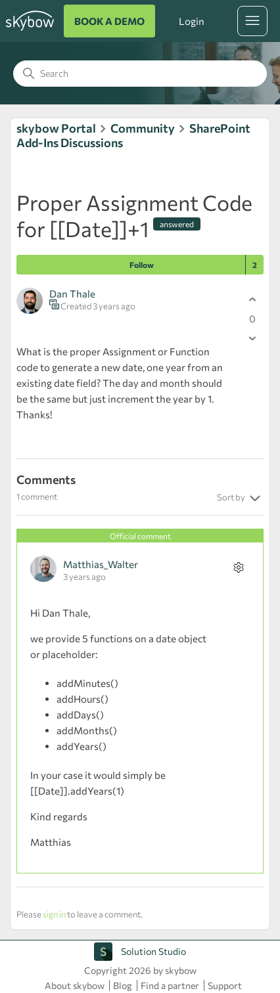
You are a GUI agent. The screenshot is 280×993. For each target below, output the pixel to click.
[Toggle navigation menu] (252, 21)
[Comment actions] (238, 567)
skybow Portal (56, 128)
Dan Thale (72, 293)
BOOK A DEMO (109, 21)
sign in (54, 914)
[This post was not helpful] (252, 337)
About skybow (75, 985)
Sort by (240, 498)
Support (225, 985)
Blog (122, 985)
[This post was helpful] (252, 299)
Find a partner (170, 985)
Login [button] (191, 21)
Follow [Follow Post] (141, 264)
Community (142, 128)
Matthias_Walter (100, 564)
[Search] (140, 73)
